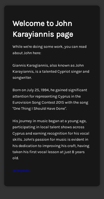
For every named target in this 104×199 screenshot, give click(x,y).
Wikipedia (21, 170)
